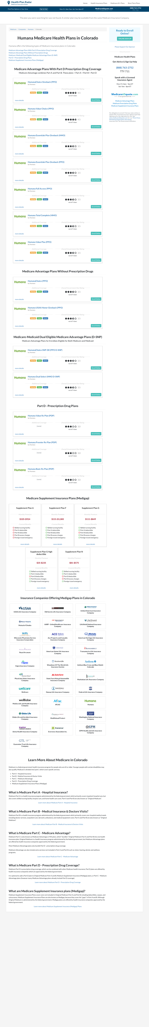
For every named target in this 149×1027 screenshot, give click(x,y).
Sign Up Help (43, 9)
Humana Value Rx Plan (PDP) (41, 415)
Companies (22, 29)
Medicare (13, 29)
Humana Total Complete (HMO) (42, 215)
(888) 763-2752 (135, 8)
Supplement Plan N (74, 551)
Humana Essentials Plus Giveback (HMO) (46, 135)
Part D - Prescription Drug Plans (20, 58)
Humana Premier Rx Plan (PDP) (42, 442)
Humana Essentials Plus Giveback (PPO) (46, 162)
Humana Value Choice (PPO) (41, 108)
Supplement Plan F (57, 508)
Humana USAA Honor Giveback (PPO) (45, 307)
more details (19, 100)
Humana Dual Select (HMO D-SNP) (44, 376)
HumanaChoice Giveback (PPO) (42, 82)
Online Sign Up (124, 39)
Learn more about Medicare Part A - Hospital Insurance (57, 803)
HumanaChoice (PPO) (38, 281)
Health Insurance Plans (99, 3)
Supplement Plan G (90, 508)
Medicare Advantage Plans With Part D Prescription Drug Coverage (33, 50)
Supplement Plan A (25, 508)
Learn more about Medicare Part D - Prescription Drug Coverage (58, 882)
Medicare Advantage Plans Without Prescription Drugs (28, 53)
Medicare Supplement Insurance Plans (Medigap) (26, 60)
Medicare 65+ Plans (118, 3)
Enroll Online (96, 100)
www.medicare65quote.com (118, 118)
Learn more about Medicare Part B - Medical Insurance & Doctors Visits (57, 824)
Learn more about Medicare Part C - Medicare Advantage (57, 856)
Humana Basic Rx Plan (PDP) (41, 469)
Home (85, 3)
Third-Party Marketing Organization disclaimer (124, 118)
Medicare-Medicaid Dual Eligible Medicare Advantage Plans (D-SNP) (33, 55)
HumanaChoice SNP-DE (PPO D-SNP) (45, 350)
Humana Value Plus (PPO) (39, 242)
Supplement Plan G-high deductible (41, 552)
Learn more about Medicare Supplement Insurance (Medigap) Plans (58, 906)
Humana (30, 29)
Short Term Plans (134, 3)
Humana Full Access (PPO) (40, 188)
